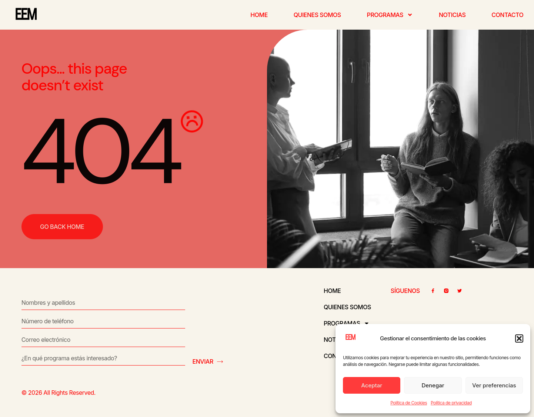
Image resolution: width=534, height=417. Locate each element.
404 (99, 151)
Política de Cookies (408, 403)
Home (258, 15)
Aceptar (371, 385)
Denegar (432, 385)
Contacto (507, 15)
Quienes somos (317, 15)
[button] (519, 338)
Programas (390, 15)
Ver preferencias (494, 385)
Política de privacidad (451, 403)
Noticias (452, 15)
